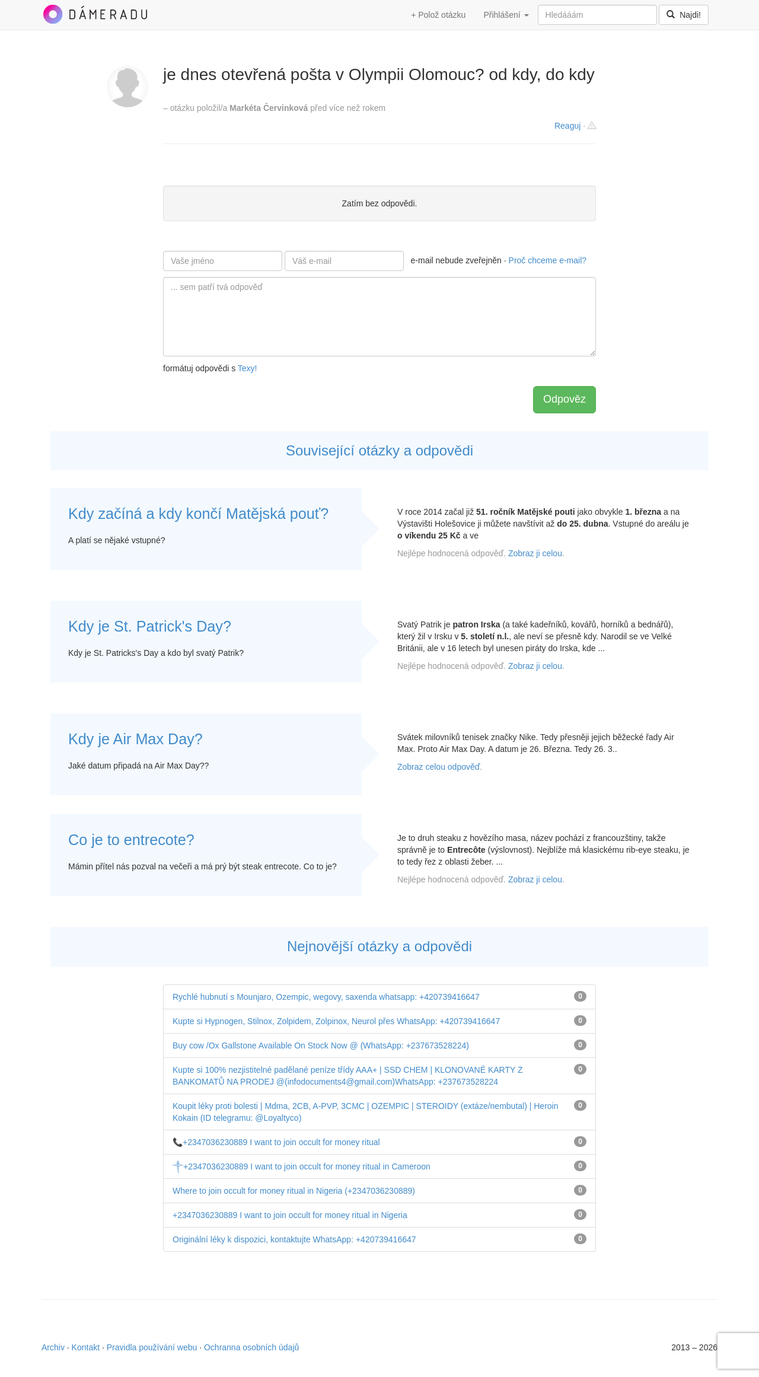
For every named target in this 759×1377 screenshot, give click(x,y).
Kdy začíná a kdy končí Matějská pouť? (198, 513)
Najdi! (683, 15)
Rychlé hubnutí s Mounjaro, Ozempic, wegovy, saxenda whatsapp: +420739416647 (326, 997)
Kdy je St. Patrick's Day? (149, 626)
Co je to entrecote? (131, 839)
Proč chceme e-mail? (548, 260)
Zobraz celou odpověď (438, 767)
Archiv (53, 1347)
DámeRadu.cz (95, 14)
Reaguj (567, 125)
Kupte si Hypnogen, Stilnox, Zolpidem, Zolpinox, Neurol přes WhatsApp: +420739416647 (336, 1021)
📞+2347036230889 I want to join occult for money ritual (276, 1142)
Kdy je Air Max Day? (135, 739)
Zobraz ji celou (535, 553)
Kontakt (86, 1347)
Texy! (247, 368)
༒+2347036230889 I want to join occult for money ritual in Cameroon (301, 1166)
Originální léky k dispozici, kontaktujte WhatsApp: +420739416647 (294, 1239)
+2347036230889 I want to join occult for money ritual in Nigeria (290, 1215)
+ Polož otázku (438, 15)
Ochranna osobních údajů (251, 1347)
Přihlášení (505, 15)
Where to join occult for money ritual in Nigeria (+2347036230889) (294, 1191)
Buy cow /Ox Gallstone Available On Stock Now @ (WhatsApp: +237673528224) (321, 1045)
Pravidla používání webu (152, 1347)
